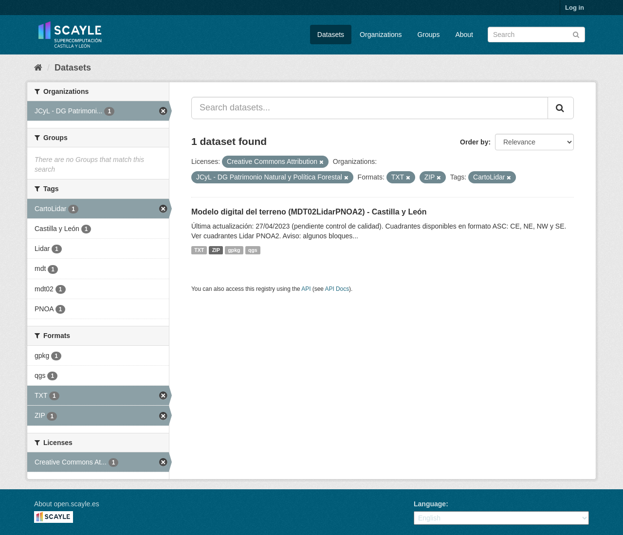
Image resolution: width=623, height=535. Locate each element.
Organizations (381, 34)
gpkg (234, 250)
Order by (474, 142)
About (464, 34)
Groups (428, 34)
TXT (199, 250)
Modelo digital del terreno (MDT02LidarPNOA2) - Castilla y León (309, 212)
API (306, 288)
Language (430, 504)
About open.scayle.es (66, 504)
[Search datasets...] (369, 108)
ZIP (216, 250)
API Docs (337, 288)
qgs (252, 250)
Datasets (330, 34)
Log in (574, 7)
